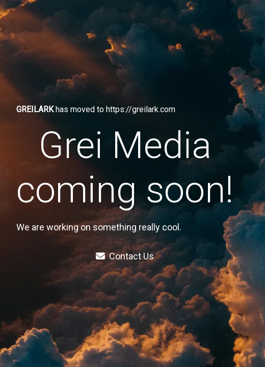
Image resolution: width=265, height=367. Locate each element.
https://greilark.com (140, 109)
